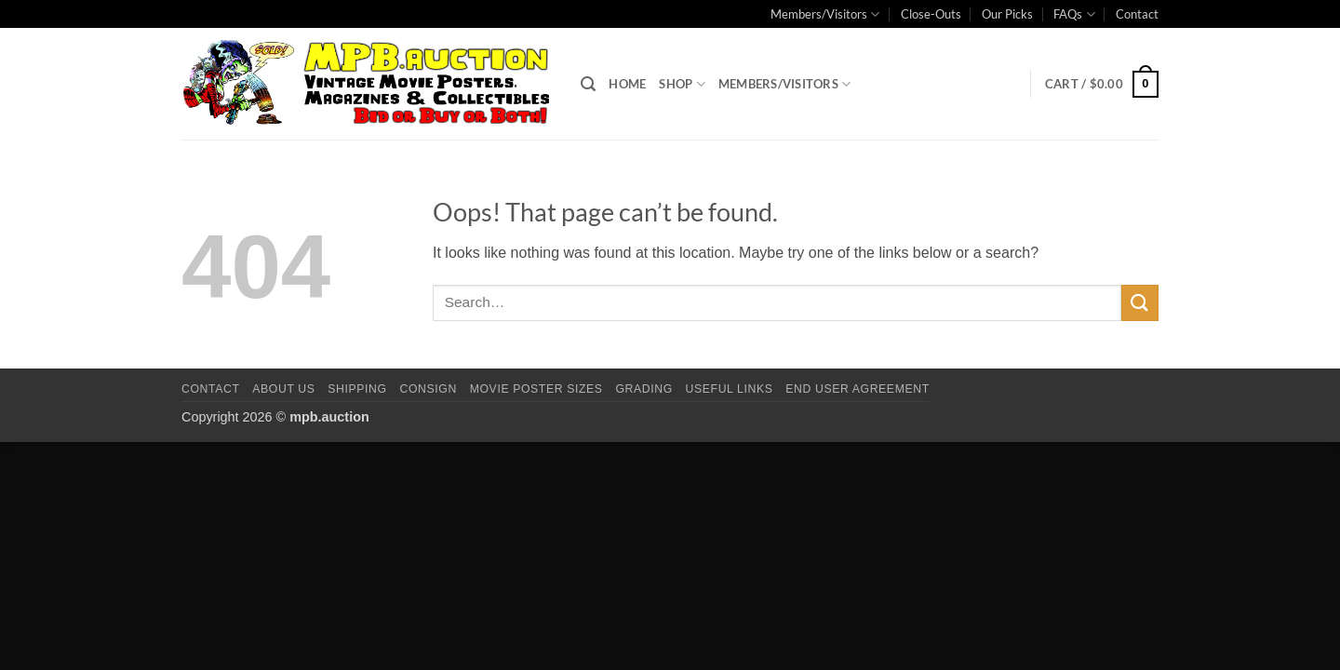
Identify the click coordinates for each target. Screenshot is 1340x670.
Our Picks (1007, 14)
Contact (1137, 14)
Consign (428, 388)
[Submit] (1140, 303)
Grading (643, 388)
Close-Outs (931, 14)
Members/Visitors (824, 14)
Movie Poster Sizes (536, 388)
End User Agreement (857, 388)
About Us (283, 388)
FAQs (1073, 14)
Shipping (357, 388)
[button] (588, 84)
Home (627, 83)
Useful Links (729, 388)
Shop (681, 84)
